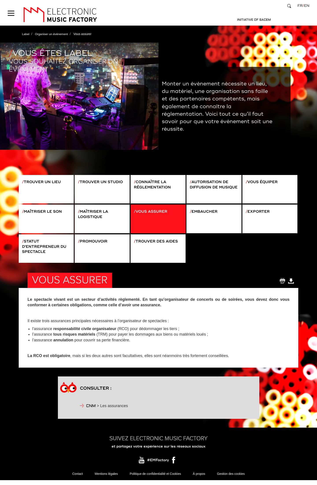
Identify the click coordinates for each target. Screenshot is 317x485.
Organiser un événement (52, 31)
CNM (91, 410)
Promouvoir (95, 243)
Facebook (174, 465)
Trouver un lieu (44, 179)
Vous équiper (264, 179)
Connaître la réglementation (153, 182)
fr (299, 6)
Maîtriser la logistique (94, 214)
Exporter (259, 211)
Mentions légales (106, 478)
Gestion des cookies (231, 478)
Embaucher (206, 211)
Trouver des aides (158, 243)
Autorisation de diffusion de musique (210, 185)
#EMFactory (158, 464)
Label (25, 31)
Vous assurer (153, 211)
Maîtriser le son (44, 211)
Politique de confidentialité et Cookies (155, 478)
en (306, 6)
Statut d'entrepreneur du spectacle (45, 249)
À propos (199, 478)
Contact (77, 478)
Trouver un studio (103, 179)
